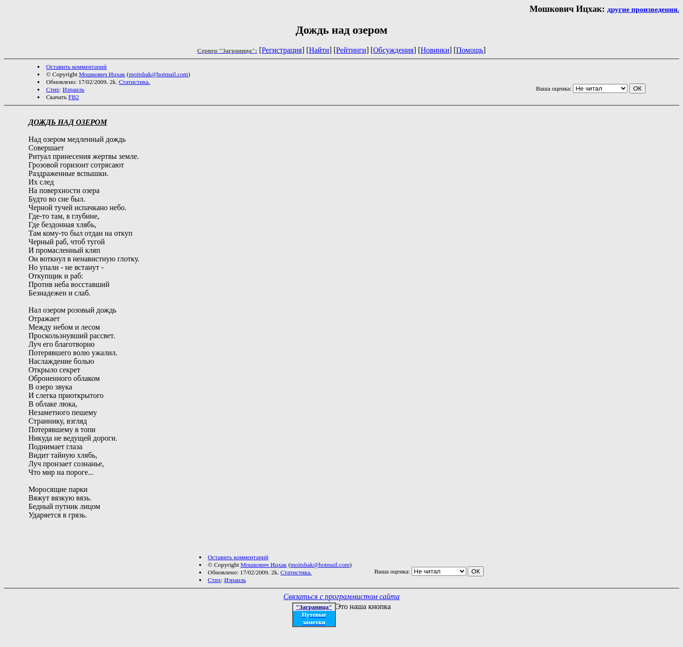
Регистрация (282, 50)
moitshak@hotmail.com (158, 74)
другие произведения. (643, 9)
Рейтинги (351, 50)
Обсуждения (393, 50)
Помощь (469, 50)
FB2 (73, 97)
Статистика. (134, 81)
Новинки (435, 50)
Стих (52, 89)
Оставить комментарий (76, 66)
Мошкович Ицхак (102, 74)
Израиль (73, 89)
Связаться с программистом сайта (342, 596)
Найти (319, 50)
